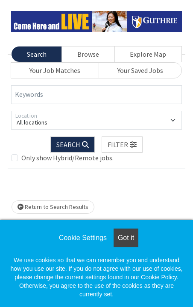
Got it (126, 237)
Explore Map (148, 54)
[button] (122, 144)
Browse (88, 54)
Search (37, 54)
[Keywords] (96, 94)
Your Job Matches (54, 70)
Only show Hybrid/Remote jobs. (67, 158)
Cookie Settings (83, 237)
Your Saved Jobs (140, 70)
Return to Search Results (53, 207)
